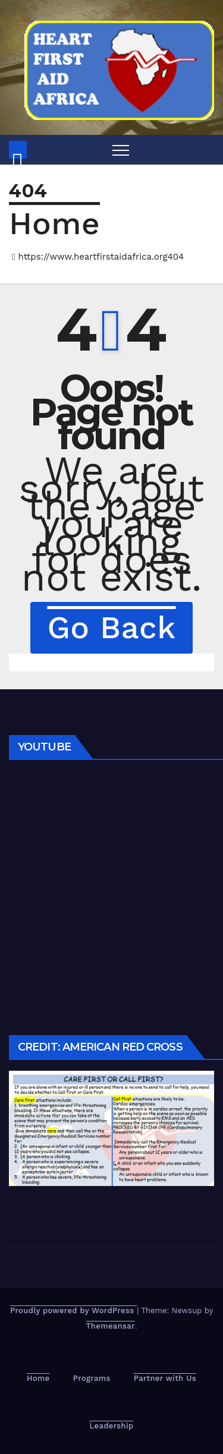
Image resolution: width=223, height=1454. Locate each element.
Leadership (112, 1425)
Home (54, 223)
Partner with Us (165, 1378)
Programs (92, 1378)
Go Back (111, 627)
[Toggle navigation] (121, 150)
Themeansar (110, 1325)
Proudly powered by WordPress (73, 1310)
